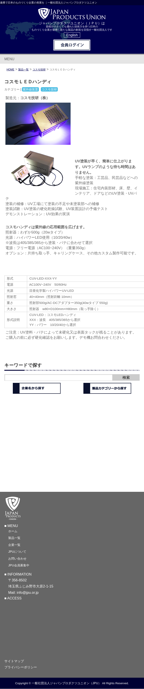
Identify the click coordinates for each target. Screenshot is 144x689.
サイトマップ (14, 661)
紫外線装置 (30, 89)
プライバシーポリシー (20, 667)
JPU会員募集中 (18, 565)
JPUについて (17, 551)
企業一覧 (14, 545)
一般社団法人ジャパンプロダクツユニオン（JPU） (66, 683)
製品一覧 (14, 538)
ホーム (12, 531)
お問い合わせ (17, 558)
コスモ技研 (39, 69)
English (72, 35)
